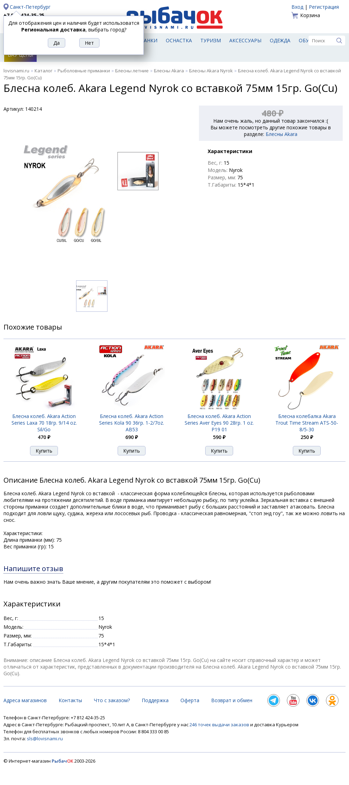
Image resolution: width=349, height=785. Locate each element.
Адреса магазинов (25, 700)
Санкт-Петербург (30, 6)
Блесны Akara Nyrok (211, 70)
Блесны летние (132, 70)
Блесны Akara (169, 70)
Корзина (310, 15)
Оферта (189, 700)
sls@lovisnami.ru (45, 738)
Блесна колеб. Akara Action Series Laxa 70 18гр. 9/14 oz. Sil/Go (44, 423)
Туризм (210, 40)
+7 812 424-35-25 (23, 15)
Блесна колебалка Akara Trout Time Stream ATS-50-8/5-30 (306, 423)
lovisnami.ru (16, 70)
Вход (297, 6)
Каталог (43, 70)
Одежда (280, 40)
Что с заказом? (112, 700)
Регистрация (324, 6)
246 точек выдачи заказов (220, 724)
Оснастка (179, 40)
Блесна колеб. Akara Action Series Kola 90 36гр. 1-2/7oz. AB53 (131, 423)
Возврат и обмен (231, 700)
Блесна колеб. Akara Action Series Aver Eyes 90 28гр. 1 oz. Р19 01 (219, 423)
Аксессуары (245, 40)
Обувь (307, 40)
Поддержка (155, 700)
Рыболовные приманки (84, 70)
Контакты (70, 700)
